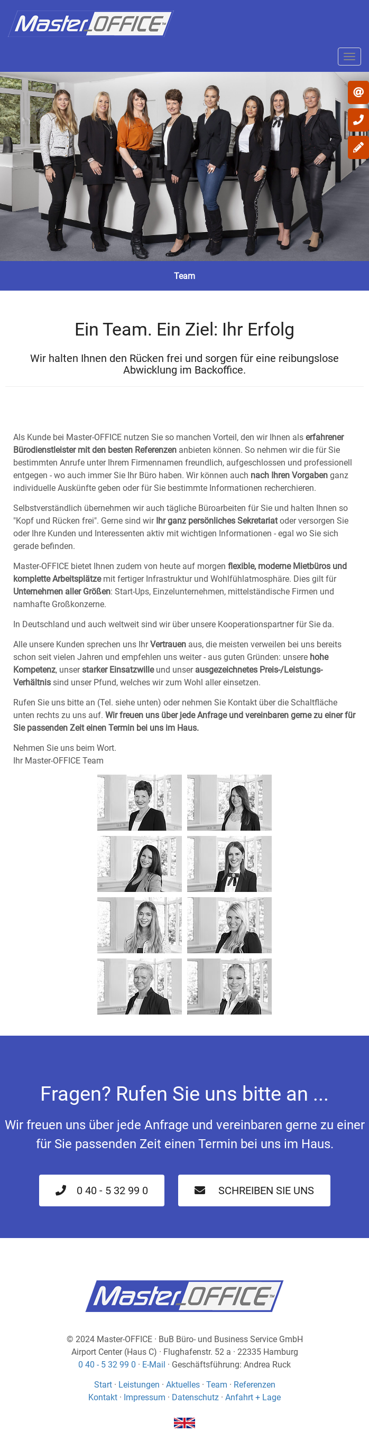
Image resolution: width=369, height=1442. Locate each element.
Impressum (144, 1397)
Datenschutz (195, 1397)
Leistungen (139, 1385)
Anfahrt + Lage (253, 1397)
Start (103, 1385)
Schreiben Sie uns (254, 1190)
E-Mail (153, 1365)
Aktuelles (183, 1385)
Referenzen (254, 1385)
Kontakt (102, 1397)
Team (216, 1385)
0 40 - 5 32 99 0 (102, 1190)
